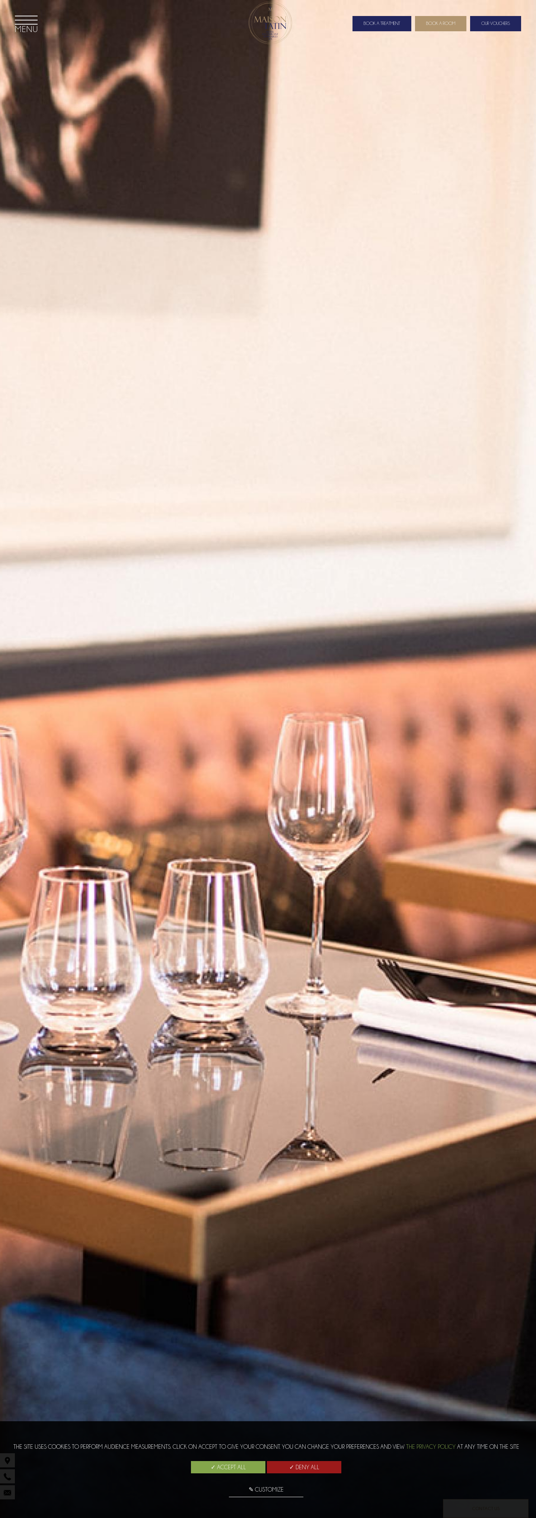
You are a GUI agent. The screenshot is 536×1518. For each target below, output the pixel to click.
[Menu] (26, 24)
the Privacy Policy (431, 1447)
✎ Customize (266, 1490)
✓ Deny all (304, 1467)
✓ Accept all (228, 1467)
